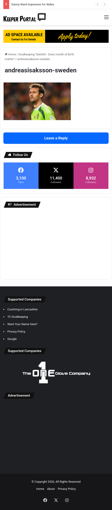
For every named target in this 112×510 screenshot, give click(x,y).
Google (12, 339)
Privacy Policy (16, 331)
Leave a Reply (56, 138)
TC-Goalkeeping (17, 316)
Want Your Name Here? (22, 324)
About (51, 489)
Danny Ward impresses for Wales (32, 4)
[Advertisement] (56, 243)
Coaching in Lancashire (22, 309)
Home (10, 54)
